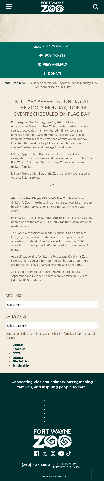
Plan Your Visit (52, 46)
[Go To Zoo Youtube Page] (61, 454)
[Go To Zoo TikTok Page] (68, 454)
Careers (18, 357)
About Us (19, 349)
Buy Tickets (52, 55)
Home (6, 83)
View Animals (52, 64)
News (16, 353)
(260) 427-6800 (36, 465)
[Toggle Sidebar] (9, 7)
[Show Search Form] (95, 7)
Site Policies (21, 361)
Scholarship (21, 365)
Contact (18, 345)
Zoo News (20, 83)
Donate (52, 73)
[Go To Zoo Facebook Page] (36, 454)
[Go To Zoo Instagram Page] (53, 454)
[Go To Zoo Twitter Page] (44, 454)
